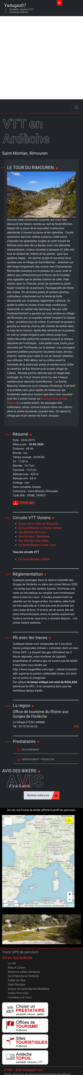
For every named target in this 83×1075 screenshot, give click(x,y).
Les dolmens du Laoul (32, 532)
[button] (8, 821)
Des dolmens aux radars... (34, 540)
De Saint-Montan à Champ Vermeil (40, 528)
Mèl (76, 726)
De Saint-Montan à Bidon (34, 559)
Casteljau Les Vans (20, 997)
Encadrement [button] (28, 749)
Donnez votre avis (38, 795)
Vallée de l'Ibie (16, 980)
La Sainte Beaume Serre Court (37, 545)
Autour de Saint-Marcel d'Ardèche (28, 989)
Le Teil (12, 963)
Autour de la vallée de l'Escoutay (38, 523)
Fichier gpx (23, 503)
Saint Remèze (16, 984)
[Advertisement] (41, 57)
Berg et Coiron (16, 967)
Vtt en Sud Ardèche (17, 958)
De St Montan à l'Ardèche (23, 976)
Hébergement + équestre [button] (35, 759)
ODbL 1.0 (69, 905)
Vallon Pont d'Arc (18, 993)
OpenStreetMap (44, 905)
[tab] (46, 750)
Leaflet (28, 905)
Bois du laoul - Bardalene (33, 536)
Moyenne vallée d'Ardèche (24, 972)
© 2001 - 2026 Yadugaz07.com (23, 1070)
